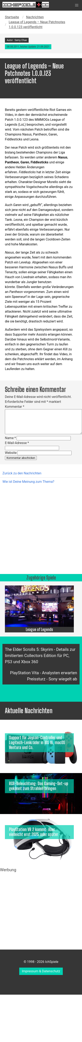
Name (10, 438)
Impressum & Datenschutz (41, 971)
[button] (76, 5)
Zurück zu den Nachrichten (21, 473)
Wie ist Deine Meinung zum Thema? (28, 482)
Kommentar (14, 407)
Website (11, 453)
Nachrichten (35, 17)
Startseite (12, 17)
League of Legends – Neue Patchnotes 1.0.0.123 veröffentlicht (37, 24)
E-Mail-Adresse (17, 443)
